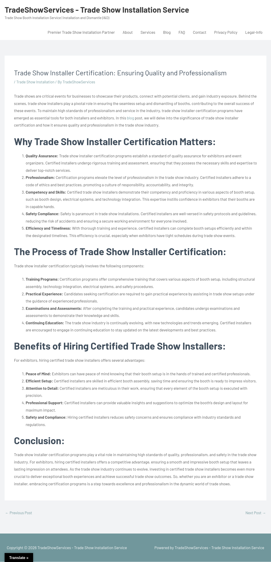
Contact (199, 32)
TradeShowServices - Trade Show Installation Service (100, 9)
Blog (167, 32)
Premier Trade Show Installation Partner (81, 32)
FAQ (181, 32)
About (128, 32)
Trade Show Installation (36, 81)
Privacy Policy (225, 32)
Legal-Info (253, 32)
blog (130, 118)
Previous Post (19, 513)
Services (148, 32)
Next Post (255, 513)
